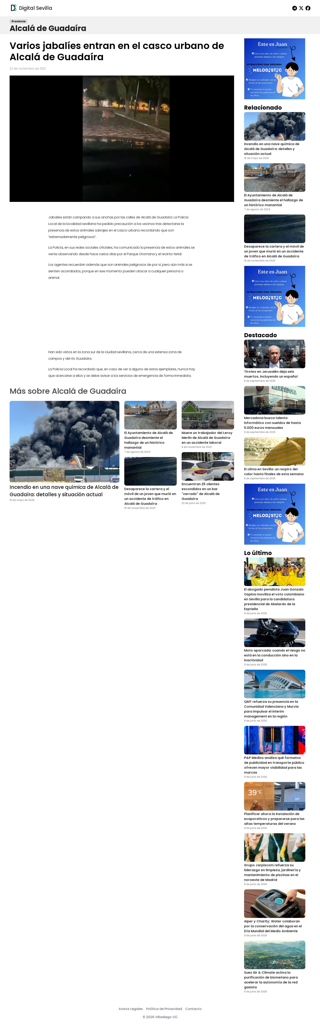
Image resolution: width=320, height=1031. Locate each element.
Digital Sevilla (31, 8)
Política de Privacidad (164, 1009)
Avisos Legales (131, 1009)
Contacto (193, 1009)
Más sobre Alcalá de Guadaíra (68, 391)
